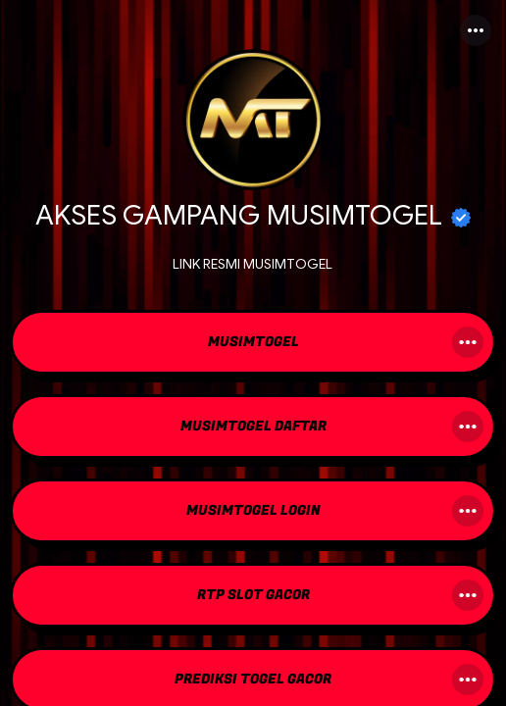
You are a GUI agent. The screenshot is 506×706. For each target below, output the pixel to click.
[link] (253, 344)
